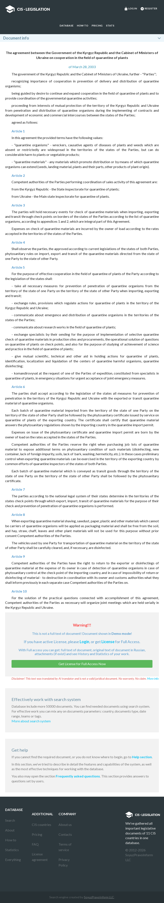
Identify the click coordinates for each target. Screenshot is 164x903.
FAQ (35, 844)
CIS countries (41, 825)
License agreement (40, 857)
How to (82, 25)
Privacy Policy (64, 862)
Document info (16, 38)
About (10, 830)
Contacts (65, 834)
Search (10, 820)
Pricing (97, 25)
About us (65, 825)
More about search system (31, 721)
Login (84, 641)
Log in (130, 8)
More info (153, 678)
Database (66, 25)
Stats (110, 25)
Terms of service (65, 847)
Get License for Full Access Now (82, 664)
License (107, 641)
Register (148, 8)
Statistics (12, 850)
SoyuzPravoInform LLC (99, 897)
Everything (13, 860)
